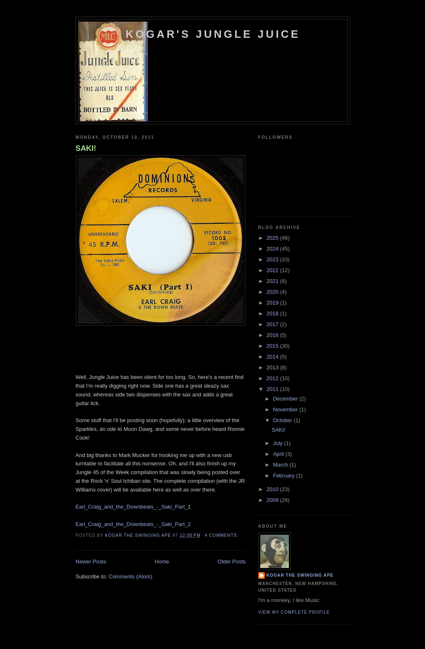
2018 (273, 313)
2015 (273, 346)
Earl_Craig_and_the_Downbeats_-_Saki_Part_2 (133, 524)
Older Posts (231, 561)
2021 (273, 281)
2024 (273, 249)
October (283, 420)
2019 (273, 303)
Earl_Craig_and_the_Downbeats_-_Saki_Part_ (132, 507)
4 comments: (222, 535)
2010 (273, 489)
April (279, 454)
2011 (273, 389)
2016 (273, 335)
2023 (273, 259)
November (286, 409)
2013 (273, 367)
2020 (273, 292)
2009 (273, 500)
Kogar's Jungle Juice (213, 34)
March (281, 465)
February (284, 475)
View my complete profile (294, 612)
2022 (273, 270)
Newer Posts (91, 561)
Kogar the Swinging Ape (299, 575)
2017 (273, 324)
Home (162, 561)
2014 (273, 357)
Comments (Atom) (130, 576)
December (286, 399)
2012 (273, 378)
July (278, 443)
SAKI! (86, 148)
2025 (273, 238)
